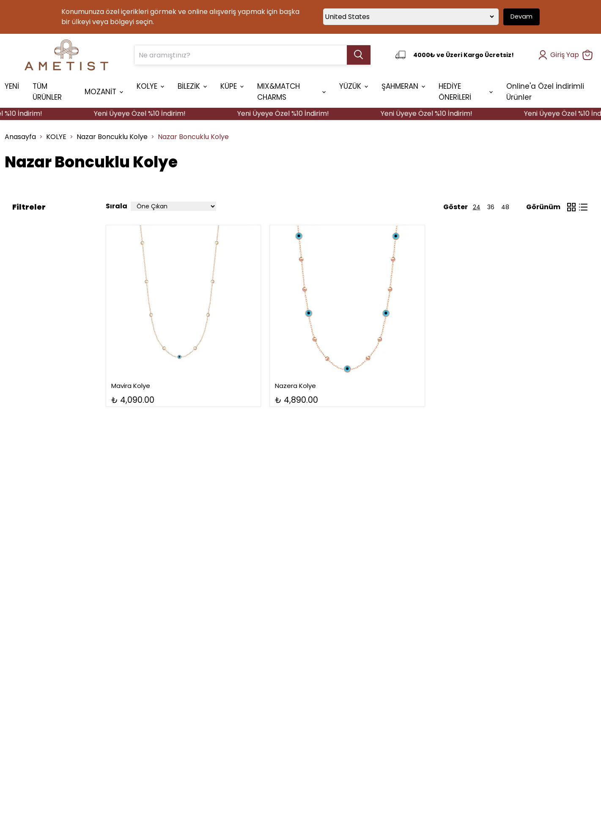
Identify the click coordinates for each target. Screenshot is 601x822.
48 (505, 207)
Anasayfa (20, 137)
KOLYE (56, 137)
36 (490, 207)
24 (476, 207)
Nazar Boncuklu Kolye (112, 137)
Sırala (116, 206)
